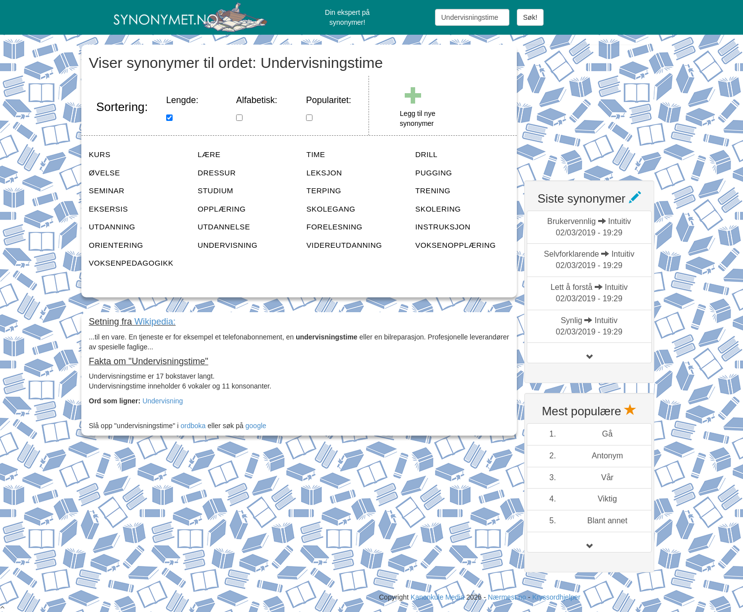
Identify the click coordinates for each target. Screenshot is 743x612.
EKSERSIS (108, 209)
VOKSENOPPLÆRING (455, 245)
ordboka (192, 426)
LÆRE (208, 154)
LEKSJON (324, 172)
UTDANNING (112, 227)
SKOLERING (438, 209)
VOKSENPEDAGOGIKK (131, 263)
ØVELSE (104, 172)
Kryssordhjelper (556, 597)
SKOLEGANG (331, 209)
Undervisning (162, 401)
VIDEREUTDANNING (344, 245)
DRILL (426, 154)
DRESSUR (216, 172)
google (256, 426)
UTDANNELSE (223, 227)
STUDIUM (215, 190)
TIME (316, 154)
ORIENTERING (116, 245)
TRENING (432, 190)
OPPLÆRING (221, 209)
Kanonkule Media (438, 597)
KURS (100, 154)
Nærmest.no (507, 597)
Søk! (530, 17)
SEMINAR (106, 190)
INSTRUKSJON (442, 227)
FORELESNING (335, 227)
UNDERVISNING (227, 245)
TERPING (324, 190)
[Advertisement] (598, 106)
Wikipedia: (155, 322)
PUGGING (433, 172)
